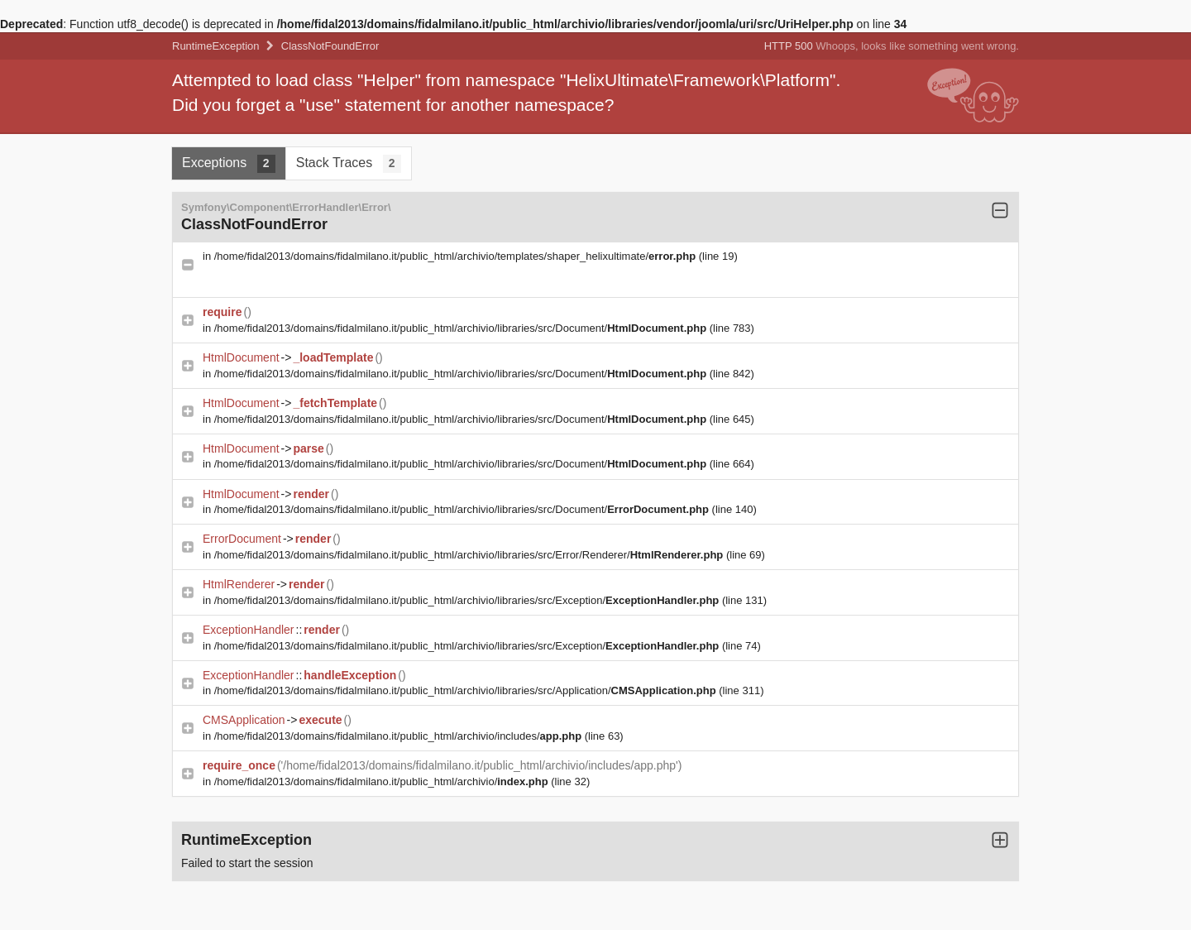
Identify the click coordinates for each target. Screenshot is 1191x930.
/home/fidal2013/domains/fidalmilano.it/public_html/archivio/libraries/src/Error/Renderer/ (470, 555)
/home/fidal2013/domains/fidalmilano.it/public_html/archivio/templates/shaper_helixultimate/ (456, 256)
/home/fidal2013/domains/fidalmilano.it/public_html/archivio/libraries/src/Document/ (462, 328)
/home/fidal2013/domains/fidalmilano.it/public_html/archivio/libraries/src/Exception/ (468, 600)
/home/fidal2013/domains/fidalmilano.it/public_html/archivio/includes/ (399, 736)
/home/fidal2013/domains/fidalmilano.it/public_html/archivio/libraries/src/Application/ (467, 690)
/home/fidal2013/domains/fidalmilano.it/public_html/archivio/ (383, 781)
